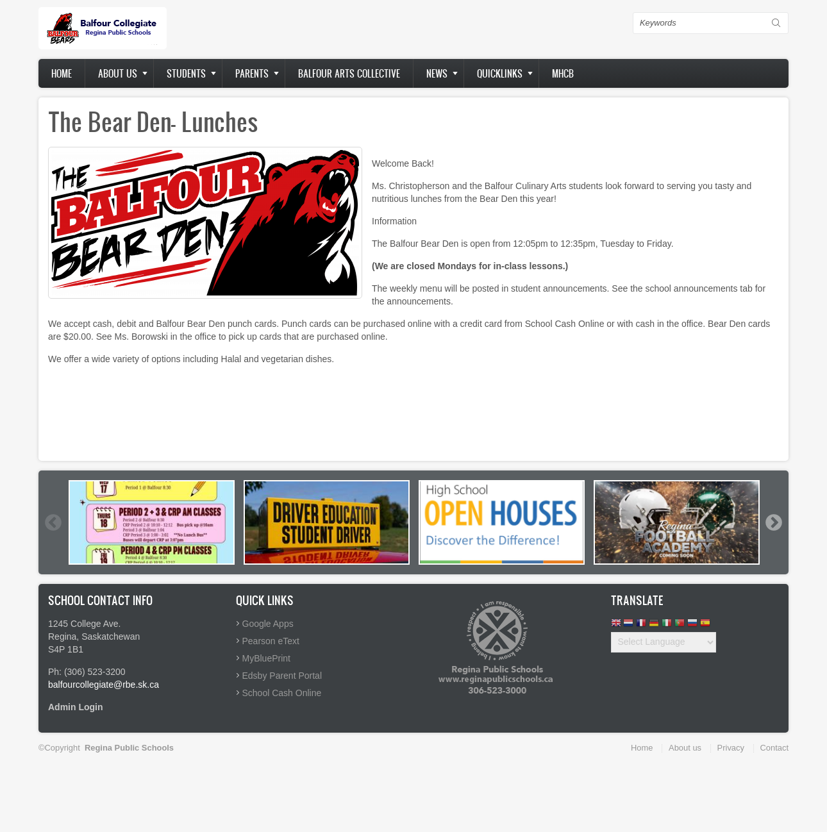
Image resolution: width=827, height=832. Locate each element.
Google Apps (268, 624)
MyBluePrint (266, 658)
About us (117, 73)
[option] (151, 522)
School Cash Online (282, 693)
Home (61, 73)
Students (186, 73)
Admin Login (75, 707)
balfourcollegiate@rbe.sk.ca (103, 684)
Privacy (730, 748)
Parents (252, 73)
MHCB (563, 73)
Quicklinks (499, 73)
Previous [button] (53, 522)
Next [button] (773, 522)
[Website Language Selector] (663, 642)
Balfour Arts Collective (349, 73)
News (436, 73)
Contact (774, 748)
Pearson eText (271, 641)
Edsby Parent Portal (282, 675)
